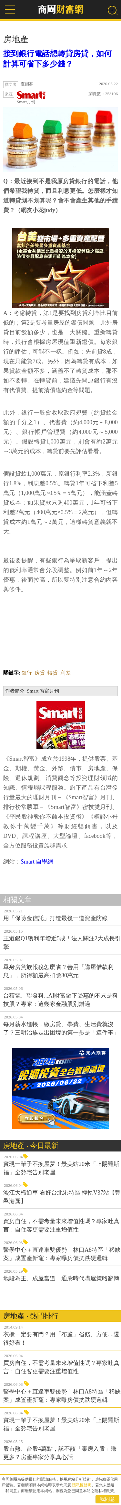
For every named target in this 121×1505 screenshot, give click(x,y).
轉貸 (52, 673)
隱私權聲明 (81, 1485)
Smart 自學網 (37, 861)
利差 (65, 673)
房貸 (40, 673)
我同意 (107, 1499)
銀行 (27, 673)
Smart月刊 (31, 97)
